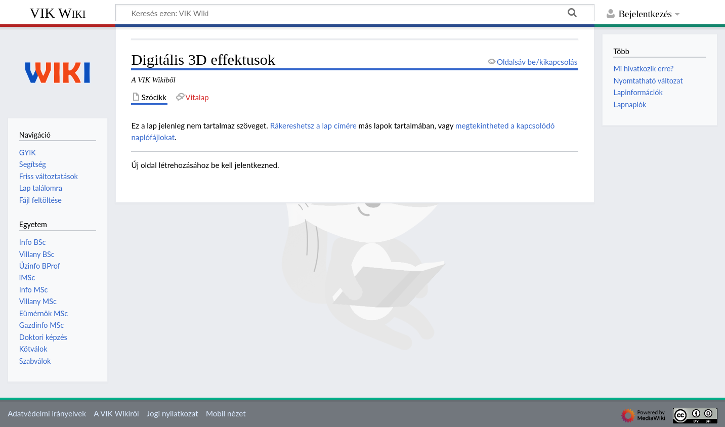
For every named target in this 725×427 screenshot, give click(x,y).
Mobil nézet (226, 413)
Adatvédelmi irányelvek (47, 413)
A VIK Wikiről (116, 413)
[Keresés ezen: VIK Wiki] (355, 13)
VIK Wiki (58, 13)
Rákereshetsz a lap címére (313, 125)
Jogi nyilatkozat (172, 413)
